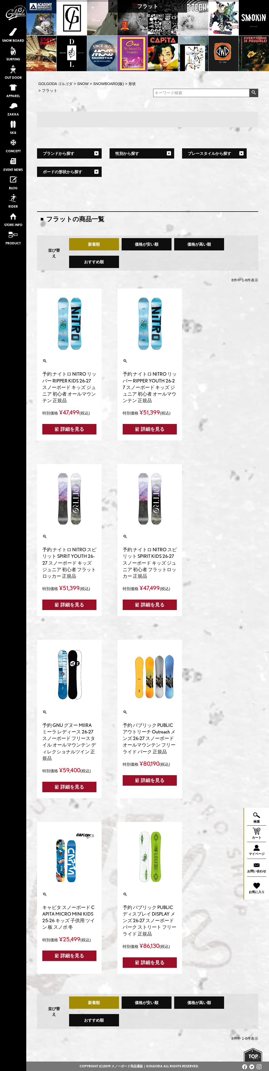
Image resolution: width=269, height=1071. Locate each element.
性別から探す (127, 153)
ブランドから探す (58, 153)
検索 (253, 93)
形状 (132, 84)
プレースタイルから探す (209, 153)
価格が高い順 (199, 244)
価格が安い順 (146, 244)
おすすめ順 (94, 262)
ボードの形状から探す (62, 172)
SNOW (83, 84)
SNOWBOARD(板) (108, 84)
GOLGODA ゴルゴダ (55, 84)
